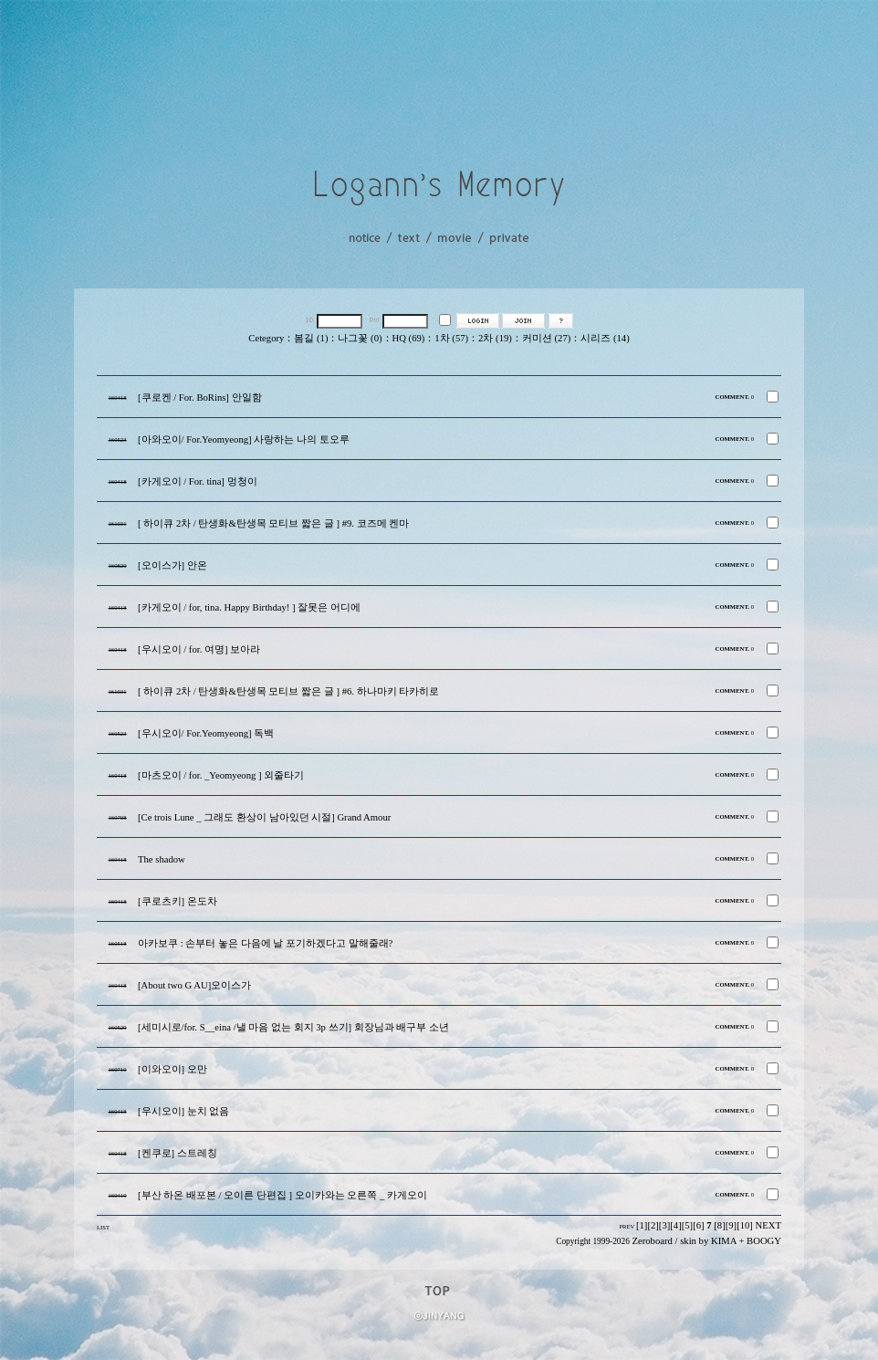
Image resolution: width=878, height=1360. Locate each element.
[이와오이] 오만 (172, 1069)
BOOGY (764, 1241)
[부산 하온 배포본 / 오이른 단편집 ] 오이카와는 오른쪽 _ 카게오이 (282, 1195)
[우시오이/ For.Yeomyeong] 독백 (206, 733)
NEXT (768, 1225)
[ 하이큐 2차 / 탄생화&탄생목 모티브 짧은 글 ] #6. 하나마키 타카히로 (288, 691)
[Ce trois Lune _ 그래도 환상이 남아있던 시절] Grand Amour (264, 817)
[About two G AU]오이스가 (194, 985)
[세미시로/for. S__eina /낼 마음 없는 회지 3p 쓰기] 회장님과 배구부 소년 (293, 1027)
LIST (103, 1227)
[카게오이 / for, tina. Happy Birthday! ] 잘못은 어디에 (249, 607)
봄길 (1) (311, 338)
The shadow (161, 859)
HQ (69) (408, 338)
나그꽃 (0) (360, 338)
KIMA (724, 1241)
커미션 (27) (546, 338)
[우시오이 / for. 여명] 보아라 (199, 649)
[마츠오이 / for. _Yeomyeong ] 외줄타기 (221, 775)
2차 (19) (495, 338)
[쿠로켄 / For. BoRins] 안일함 (200, 397)
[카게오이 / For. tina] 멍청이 (197, 481)
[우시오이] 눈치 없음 (183, 1111)
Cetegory (266, 338)
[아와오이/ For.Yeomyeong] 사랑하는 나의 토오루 (244, 439)
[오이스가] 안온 (172, 565)
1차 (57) (451, 338)
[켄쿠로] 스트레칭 (177, 1153)
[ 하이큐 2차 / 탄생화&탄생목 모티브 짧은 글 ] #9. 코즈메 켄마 (273, 523)
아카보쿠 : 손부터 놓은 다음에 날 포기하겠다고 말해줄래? (265, 943)
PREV (626, 1226)
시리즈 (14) (604, 338)
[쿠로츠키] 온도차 (177, 901)
